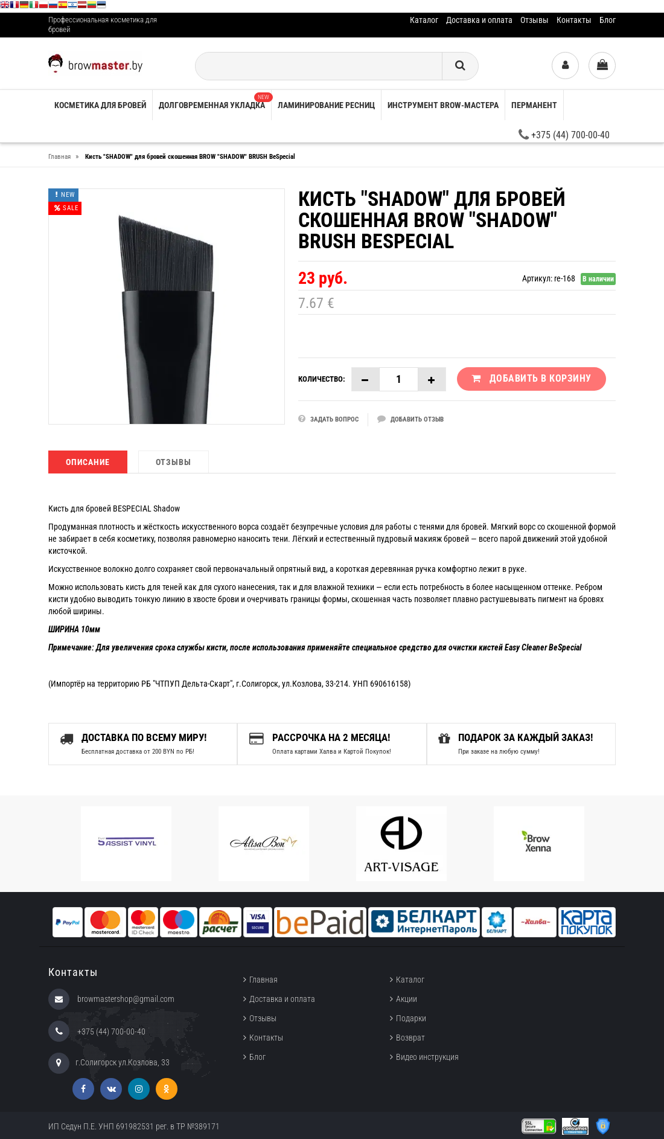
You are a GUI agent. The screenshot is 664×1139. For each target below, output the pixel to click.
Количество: (321, 378)
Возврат (410, 1037)
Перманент (534, 105)
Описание (88, 462)
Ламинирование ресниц (326, 105)
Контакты (574, 20)
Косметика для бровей (100, 105)
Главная (263, 979)
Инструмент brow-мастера (443, 105)
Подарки (411, 1018)
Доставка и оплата (479, 20)
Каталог (424, 20)
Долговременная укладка (215, 101)
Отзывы (534, 20)
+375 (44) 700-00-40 (564, 135)
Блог (607, 20)
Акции (406, 999)
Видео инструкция (427, 1057)
